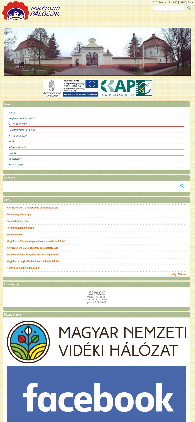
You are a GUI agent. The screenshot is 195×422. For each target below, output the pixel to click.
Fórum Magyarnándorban (20, 228)
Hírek (11, 141)
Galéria (12, 153)
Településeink (15, 159)
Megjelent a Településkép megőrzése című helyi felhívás (36, 241)
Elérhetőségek (16, 164)
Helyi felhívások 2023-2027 (22, 118)
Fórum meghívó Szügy (19, 214)
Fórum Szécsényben (18, 221)
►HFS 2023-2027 (18, 124)
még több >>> (179, 274)
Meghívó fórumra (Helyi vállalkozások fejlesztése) (33, 254)
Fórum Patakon (15, 234)
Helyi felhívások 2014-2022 (22, 130)
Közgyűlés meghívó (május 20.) (23, 268)
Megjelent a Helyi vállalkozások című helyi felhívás (34, 261)
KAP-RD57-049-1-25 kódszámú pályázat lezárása (32, 248)
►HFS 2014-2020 (18, 135)
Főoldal (12, 112)
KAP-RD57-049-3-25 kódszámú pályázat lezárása (32, 207)
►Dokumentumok (18, 147)
